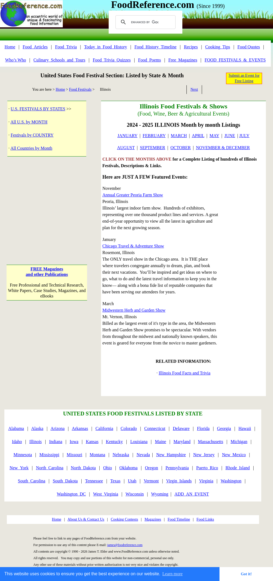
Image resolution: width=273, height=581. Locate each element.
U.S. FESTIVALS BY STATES (38, 109)
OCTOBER (180, 147)
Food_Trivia (66, 47)
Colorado (129, 428)
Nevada (143, 454)
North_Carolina (49, 467)
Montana (97, 454)
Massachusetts (210, 441)
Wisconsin (135, 494)
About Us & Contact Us (85, 519)
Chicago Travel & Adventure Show (133, 246)
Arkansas (80, 428)
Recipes (191, 47)
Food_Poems (149, 60)
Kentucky (114, 441)
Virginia (206, 481)
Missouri (74, 454)
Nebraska (121, 454)
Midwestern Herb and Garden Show (133, 310)
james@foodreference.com (125, 545)
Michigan (239, 441)
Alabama (16, 428)
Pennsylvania (177, 467)
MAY (214, 135)
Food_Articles (35, 47)
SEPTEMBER (152, 147)
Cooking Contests (124, 519)
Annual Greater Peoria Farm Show (132, 195)
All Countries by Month (31, 148)
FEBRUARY (154, 135)
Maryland (182, 441)
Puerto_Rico (207, 467)
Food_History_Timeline (155, 47)
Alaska (37, 428)
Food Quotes (249, 47)
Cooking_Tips (217, 47)
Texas (115, 481)
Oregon (151, 467)
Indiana (55, 441)
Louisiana (138, 441)
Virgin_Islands (179, 481)
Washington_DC (71, 494)
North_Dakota (83, 467)
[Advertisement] (46, 205)
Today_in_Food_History (105, 47)
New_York (19, 467)
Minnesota (22, 454)
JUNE (229, 135)
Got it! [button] (246, 574)
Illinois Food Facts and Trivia (184, 373)
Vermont (151, 481)
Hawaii (244, 428)
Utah (132, 481)
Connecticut (154, 428)
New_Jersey (204, 454)
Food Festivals (80, 89)
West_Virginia (105, 494)
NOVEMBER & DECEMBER (223, 147)
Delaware (181, 428)
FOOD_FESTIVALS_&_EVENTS (235, 60)
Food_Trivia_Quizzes (112, 60)
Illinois (35, 441)
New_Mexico (234, 454)
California (104, 428)
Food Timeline (179, 519)
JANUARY (127, 135)
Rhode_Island (237, 467)
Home (10, 47)
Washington (231, 481)
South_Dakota (65, 481)
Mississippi (49, 454)
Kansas (92, 441)
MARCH (179, 135)
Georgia (224, 428)
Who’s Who (15, 60)
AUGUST (126, 147)
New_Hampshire (171, 454)
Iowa (74, 441)
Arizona (58, 428)
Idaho (17, 441)
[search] (144, 22)
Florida (203, 428)
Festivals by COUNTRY (32, 135)
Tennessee (94, 481)
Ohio (107, 467)
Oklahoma (128, 467)
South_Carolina (31, 481)
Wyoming (159, 494)
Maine (160, 441)
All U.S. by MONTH (29, 122)
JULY (244, 135)
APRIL (198, 135)
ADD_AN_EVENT (191, 494)
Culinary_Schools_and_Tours (59, 60)
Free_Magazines (182, 60)
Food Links (205, 519)
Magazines (152, 519)
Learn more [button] (172, 573)
